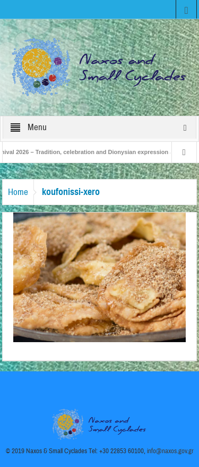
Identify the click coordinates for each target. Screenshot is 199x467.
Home (18, 192)
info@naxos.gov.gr (170, 451)
